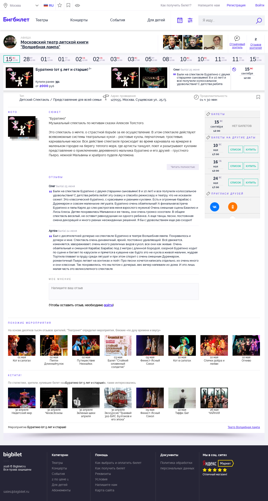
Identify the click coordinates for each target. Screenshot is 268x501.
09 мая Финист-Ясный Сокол (150, 360)
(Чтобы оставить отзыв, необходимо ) (81, 305)
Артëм (53, 231)
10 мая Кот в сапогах (182, 359)
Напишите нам (209, 5)
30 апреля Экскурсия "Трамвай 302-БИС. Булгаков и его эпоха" (117, 414)
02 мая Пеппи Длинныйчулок (54, 360)
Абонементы (61, 490)
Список (235, 149)
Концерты (79, 20)
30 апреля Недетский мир (22, 411)
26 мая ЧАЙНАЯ (214, 411)
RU (51, 5)
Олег (52, 186)
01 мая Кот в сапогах (22, 359)
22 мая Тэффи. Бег (182, 411)
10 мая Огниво (246, 359)
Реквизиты (103, 474)
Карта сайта (104, 490)
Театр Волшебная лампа (244, 427)
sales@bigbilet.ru (16, 491)
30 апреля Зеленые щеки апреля (86, 413)
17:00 (64, 59)
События (117, 20)
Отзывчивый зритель (237, 46)
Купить (251, 149)
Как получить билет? (176, 5)
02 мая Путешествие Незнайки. (86, 360)
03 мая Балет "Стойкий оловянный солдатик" (118, 362)
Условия (101, 479)
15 (247, 69)
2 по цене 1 (60, 479)
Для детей (156, 20)
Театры (42, 20)
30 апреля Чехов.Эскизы (54, 411)
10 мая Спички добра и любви (214, 360)
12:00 (11, 59)
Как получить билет (110, 468)
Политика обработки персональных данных (177, 465)
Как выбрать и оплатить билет (118, 463)
